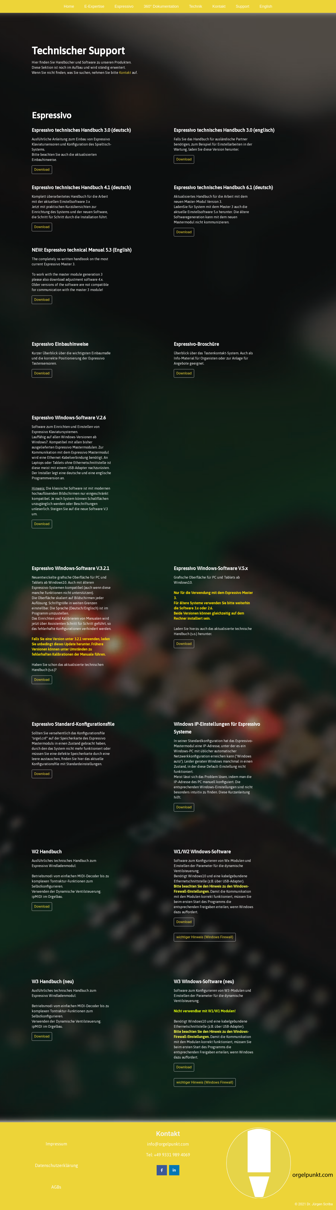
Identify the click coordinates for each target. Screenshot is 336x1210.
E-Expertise (94, 6)
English (266, 6)
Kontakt (218, 6)
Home (69, 6)
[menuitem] (69, 6)
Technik (195, 6)
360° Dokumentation (161, 6)
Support (242, 6)
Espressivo (124, 6)
